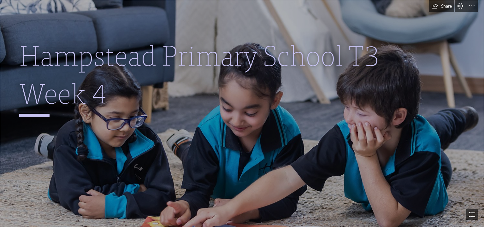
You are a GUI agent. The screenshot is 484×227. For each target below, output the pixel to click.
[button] (441, 6)
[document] (242, 113)
